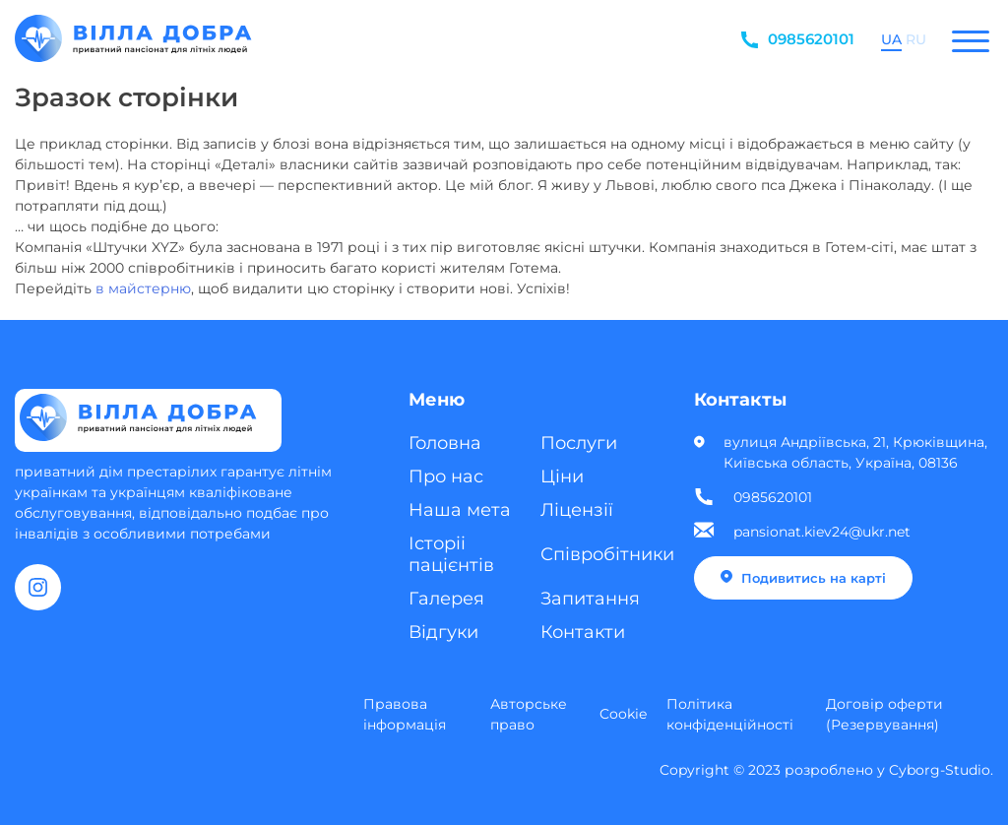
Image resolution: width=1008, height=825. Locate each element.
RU (916, 40)
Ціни (562, 476)
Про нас (446, 476)
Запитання (590, 598)
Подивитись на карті (803, 578)
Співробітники (607, 554)
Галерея (446, 598)
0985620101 (811, 39)
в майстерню (143, 288)
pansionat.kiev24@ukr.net (822, 531)
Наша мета (460, 510)
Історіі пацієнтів (451, 554)
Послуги (578, 443)
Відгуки (443, 632)
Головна (445, 443)
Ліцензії (576, 510)
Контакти (582, 632)
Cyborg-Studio (939, 770)
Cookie (623, 714)
